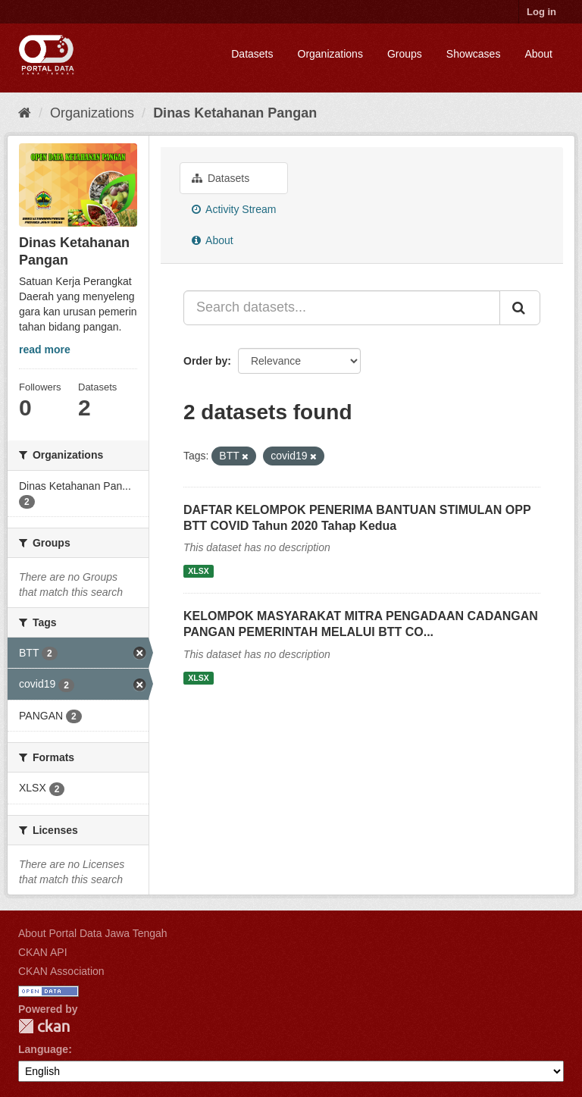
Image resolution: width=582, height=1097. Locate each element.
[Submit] (519, 307)
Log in (541, 11)
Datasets (252, 54)
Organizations (330, 54)
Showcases (473, 54)
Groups (404, 54)
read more (44, 349)
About (538, 54)
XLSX (198, 570)
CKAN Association (61, 971)
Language (43, 1049)
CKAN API (42, 952)
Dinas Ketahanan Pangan (235, 113)
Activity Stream (234, 209)
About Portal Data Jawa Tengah (92, 933)
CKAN (44, 1026)
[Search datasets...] (341, 307)
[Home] (24, 113)
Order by (205, 361)
